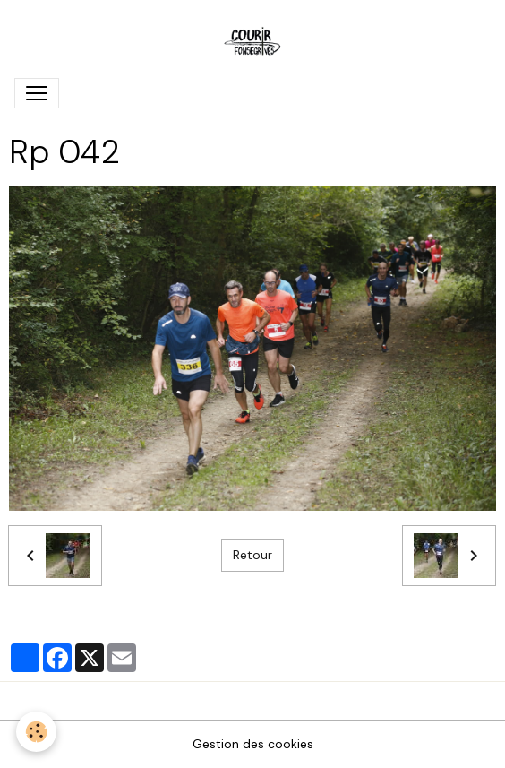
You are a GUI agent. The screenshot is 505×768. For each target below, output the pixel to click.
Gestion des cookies (253, 744)
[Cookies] (36, 732)
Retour (252, 555)
